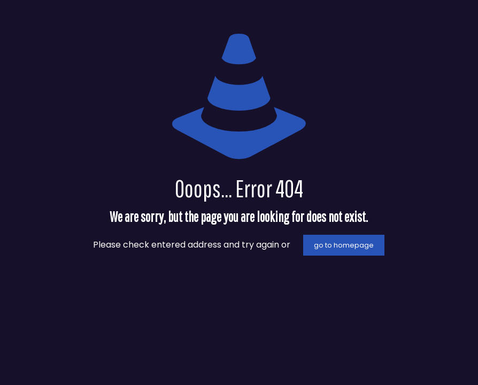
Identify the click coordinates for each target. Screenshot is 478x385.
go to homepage (344, 245)
